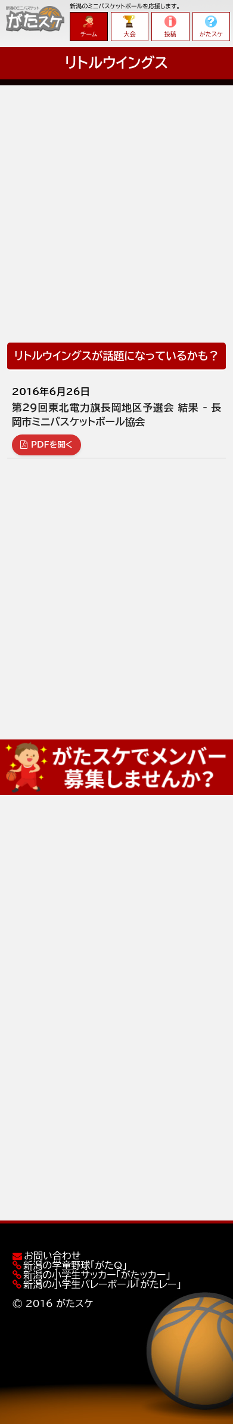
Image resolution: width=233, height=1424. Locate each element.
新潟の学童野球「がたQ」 (75, 1265)
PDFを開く (46, 444)
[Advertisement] (116, 202)
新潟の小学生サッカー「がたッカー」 (96, 1275)
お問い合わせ (52, 1255)
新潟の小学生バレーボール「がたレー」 (102, 1284)
